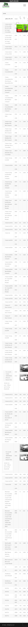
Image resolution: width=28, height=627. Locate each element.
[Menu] (24, 5)
